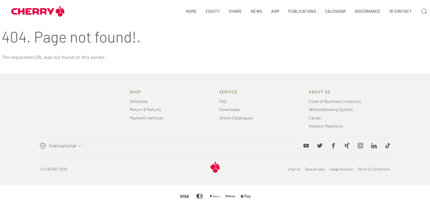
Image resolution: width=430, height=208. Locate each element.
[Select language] (64, 145)
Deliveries (139, 101)
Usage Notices (341, 169)
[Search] (424, 11)
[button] (387, 145)
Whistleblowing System (331, 109)
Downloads (229, 109)
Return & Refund (145, 109)
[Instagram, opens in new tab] (360, 145)
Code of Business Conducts (335, 101)
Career (315, 117)
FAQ (222, 101)
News (256, 11)
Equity (213, 11)
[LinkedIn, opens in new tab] (374, 145)
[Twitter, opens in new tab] (319, 145)
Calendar (335, 11)
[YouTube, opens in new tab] (306, 145)
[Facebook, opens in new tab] (333, 145)
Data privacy (315, 169)
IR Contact (401, 11)
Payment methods (147, 117)
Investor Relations (326, 125)
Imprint (294, 169)
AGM (275, 11)
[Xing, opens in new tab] (347, 145)
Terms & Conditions (373, 169)
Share (235, 11)
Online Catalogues (236, 117)
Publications (302, 11)
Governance (368, 11)
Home (191, 11)
